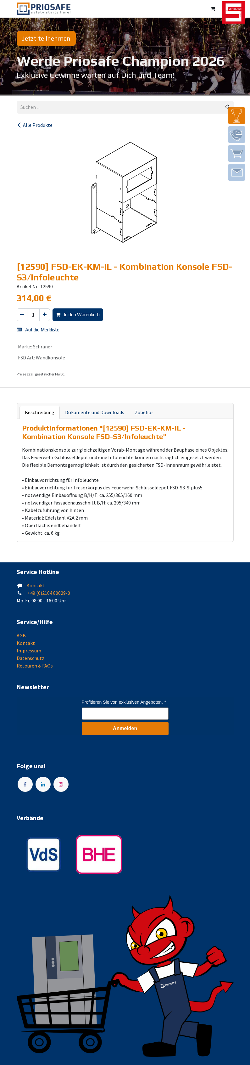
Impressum (29, 650)
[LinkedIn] (43, 784)
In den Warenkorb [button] (78, 314)
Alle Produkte (35, 125)
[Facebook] (25, 784)
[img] (236, 115)
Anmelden (125, 728)
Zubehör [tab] (144, 412)
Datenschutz (30, 658)
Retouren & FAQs (35, 665)
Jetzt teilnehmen (46, 38)
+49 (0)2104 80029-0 (48, 593)
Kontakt (35, 585)
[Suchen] (228, 107)
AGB (21, 635)
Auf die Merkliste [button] (38, 329)
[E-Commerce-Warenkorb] (213, 9)
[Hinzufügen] (44, 314)
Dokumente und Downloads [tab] (94, 412)
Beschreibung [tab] (39, 412)
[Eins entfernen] (22, 314)
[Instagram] (61, 784)
